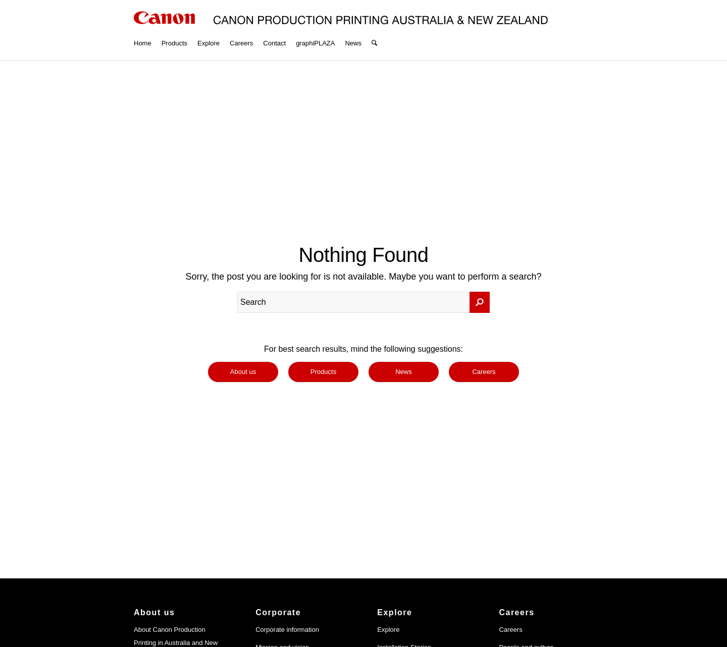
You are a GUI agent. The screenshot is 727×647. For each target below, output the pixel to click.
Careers (510, 629)
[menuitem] (142, 30)
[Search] (374, 30)
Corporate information (287, 629)
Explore (388, 629)
